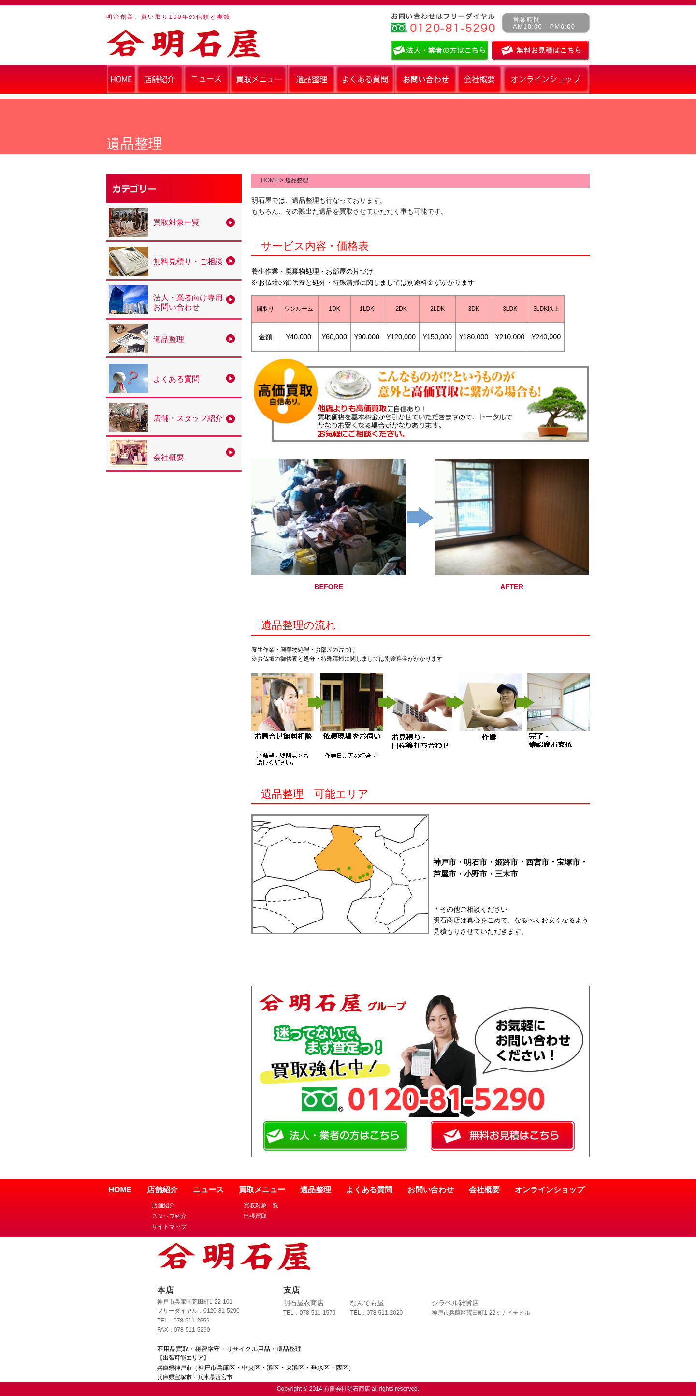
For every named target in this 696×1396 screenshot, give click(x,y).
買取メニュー (262, 1190)
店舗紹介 (162, 1190)
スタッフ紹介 (169, 1216)
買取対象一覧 (261, 1205)
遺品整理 (315, 1190)
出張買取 (255, 1216)
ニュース (208, 1190)
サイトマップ (169, 1226)
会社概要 (484, 1190)
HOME (269, 180)
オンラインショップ (549, 1190)
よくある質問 (369, 1190)
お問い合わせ (430, 1190)
